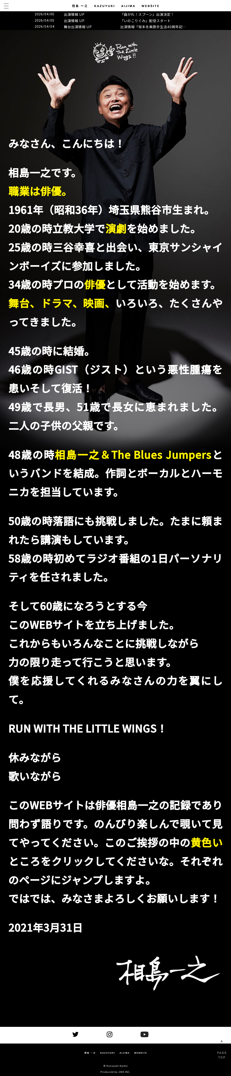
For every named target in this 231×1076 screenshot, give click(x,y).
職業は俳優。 (40, 190)
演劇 (116, 228)
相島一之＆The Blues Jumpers (133, 454)
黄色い (207, 842)
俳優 (94, 284)
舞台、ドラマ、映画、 (61, 302)
